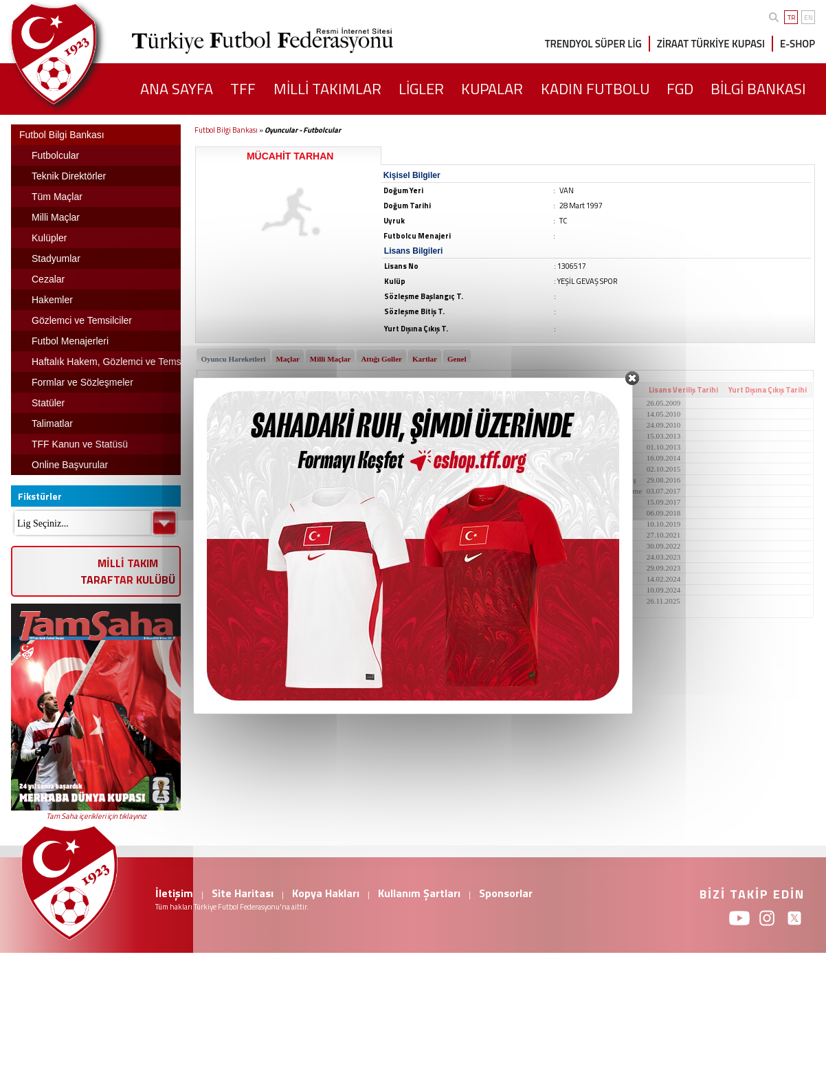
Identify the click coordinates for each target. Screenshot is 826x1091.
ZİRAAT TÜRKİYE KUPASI (711, 44)
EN (808, 17)
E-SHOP (797, 44)
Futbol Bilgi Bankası (226, 129)
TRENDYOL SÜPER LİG (593, 44)
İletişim (174, 893)
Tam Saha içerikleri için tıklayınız (96, 816)
